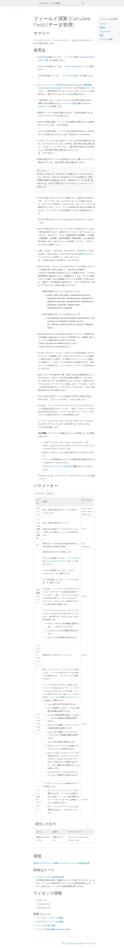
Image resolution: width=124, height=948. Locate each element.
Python (50, 493)
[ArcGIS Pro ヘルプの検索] (60, 3)
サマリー (103, 24)
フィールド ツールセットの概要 (50, 918)
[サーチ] (83, 3)
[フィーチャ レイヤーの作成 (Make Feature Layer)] (59, 85)
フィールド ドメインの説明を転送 (74, 863)
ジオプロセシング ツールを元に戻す (58, 466)
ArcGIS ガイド (74, 66)
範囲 (56, 863)
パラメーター (105, 31)
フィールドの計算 (70, 76)
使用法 (102, 28)
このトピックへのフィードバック (80, 943)
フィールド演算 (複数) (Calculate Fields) (53, 929)
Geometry (82, 254)
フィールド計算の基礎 (46, 925)
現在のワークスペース (43, 863)
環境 (101, 35)
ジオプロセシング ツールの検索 (50, 922)
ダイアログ (39, 493)
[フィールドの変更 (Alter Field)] (62, 697)
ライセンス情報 (106, 39)
